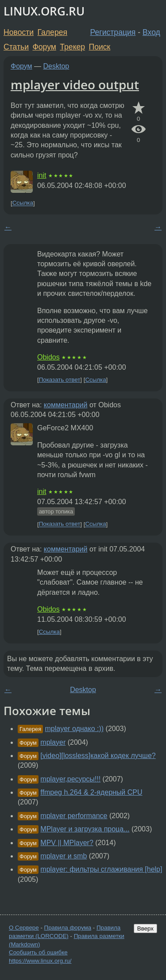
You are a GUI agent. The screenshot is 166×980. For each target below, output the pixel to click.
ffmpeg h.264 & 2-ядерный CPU (91, 792)
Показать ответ (60, 379)
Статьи (16, 46)
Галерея (52, 32)
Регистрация (113, 32)
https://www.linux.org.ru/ (40, 960)
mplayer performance (73, 815)
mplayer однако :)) (74, 728)
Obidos (48, 357)
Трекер (72, 46)
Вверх (145, 928)
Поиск (100, 46)
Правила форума (68, 927)
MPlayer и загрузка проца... (84, 829)
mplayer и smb (63, 856)
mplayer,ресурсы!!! (70, 779)
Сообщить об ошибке (38, 952)
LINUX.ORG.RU (44, 11)
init (41, 175)
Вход (151, 32)
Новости (19, 32)
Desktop (56, 66)
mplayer (53, 742)
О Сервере (24, 927)
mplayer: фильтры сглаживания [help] (101, 869)
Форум (44, 46)
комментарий (66, 405)
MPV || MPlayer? (66, 842)
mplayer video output (75, 84)
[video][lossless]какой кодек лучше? (97, 755)
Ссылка (22, 203)
